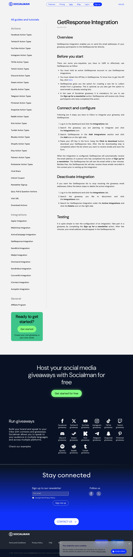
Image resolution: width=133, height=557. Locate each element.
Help (71, 4)
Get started (27, 329)
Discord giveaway (62, 436)
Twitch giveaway (120, 423)
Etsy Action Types (19, 150)
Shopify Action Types (20, 144)
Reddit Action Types (20, 116)
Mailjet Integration (19, 255)
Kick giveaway (85, 436)
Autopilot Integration (20, 289)
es (123, 4)
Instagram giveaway (97, 423)
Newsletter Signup (19, 185)
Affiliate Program (18, 305)
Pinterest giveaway (120, 436)
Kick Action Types (19, 123)
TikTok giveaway (108, 423)
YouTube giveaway (85, 423)
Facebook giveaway (62, 423)
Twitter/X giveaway (74, 423)
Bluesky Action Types (20, 137)
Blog (78, 4)
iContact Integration (20, 282)
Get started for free (66, 393)
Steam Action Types (20, 82)
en (120, 4)
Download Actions (19, 205)
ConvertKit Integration (21, 275)
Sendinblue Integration (21, 268)
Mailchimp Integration (20, 228)
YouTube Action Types (21, 48)
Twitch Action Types (20, 69)
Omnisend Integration (20, 262)
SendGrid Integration (20, 248)
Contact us (66, 521)
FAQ (50, 543)
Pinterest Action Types (21, 103)
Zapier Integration (19, 221)
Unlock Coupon (18, 178)
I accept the (45, 498)
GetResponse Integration (22, 241)
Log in (87, 4)
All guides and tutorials (25, 19)
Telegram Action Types (21, 96)
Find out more (101, 552)
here (70, 80)
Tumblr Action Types (20, 130)
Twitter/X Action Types (21, 41)
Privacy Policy (49, 498)
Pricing (62, 4)
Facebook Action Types (21, 34)
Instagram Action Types (21, 55)
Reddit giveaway (74, 449)
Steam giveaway (74, 436)
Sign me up (60, 503)
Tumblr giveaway (85, 449)
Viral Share (16, 171)
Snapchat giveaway (108, 436)
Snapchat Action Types (21, 109)
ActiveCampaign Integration (23, 234)
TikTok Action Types (20, 62)
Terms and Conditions (17, 543)
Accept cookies (120, 551)
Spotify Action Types (20, 89)
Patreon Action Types (20, 157)
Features (51, 4)
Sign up (97, 4)
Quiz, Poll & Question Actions (24, 191)
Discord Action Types (20, 75)
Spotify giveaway (62, 449)
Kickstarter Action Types (22, 164)
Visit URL (15, 198)
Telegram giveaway (97, 436)
